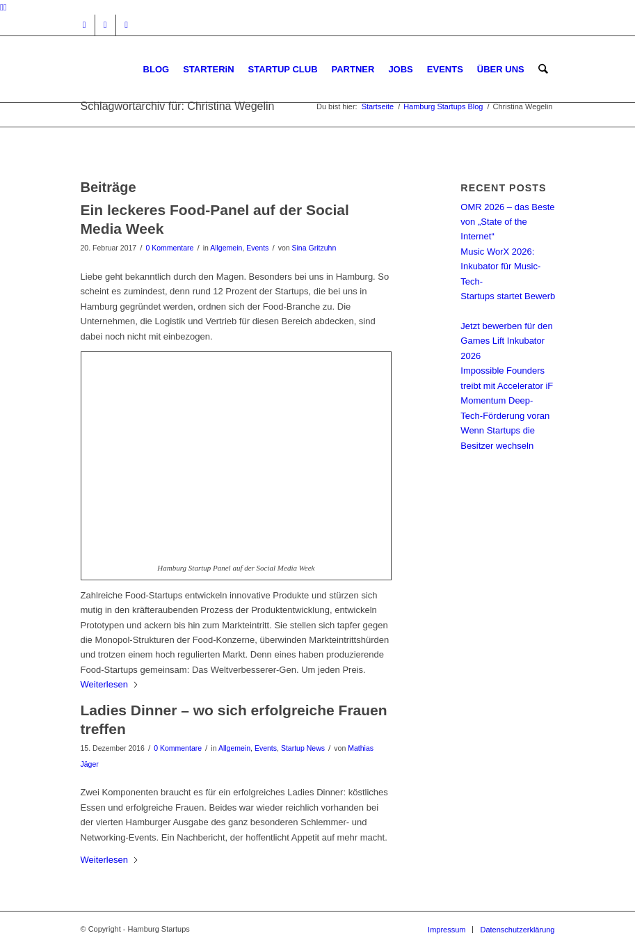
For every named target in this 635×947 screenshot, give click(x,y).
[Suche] (542, 69)
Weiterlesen (110, 684)
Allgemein (226, 248)
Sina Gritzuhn (314, 248)
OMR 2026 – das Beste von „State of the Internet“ (507, 222)
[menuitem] (156, 69)
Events (257, 248)
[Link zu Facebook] (105, 25)
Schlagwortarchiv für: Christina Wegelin (178, 106)
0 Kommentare (169, 248)
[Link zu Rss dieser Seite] (126, 25)
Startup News (303, 748)
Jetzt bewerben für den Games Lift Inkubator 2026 (506, 341)
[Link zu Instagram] (84, 25)
